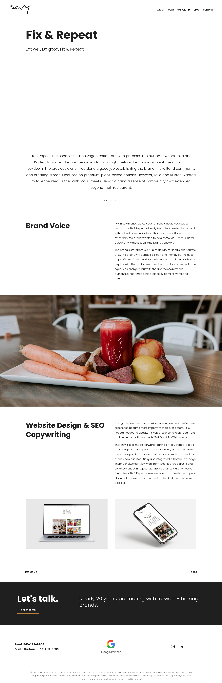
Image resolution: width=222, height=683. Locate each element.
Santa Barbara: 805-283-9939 (37, 649)
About (160, 9)
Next (195, 572)
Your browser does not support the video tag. (111, 103)
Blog (197, 9)
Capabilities (184, 9)
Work (171, 9)
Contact (208, 9)
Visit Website (111, 200)
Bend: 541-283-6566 (30, 644)
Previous (29, 572)
